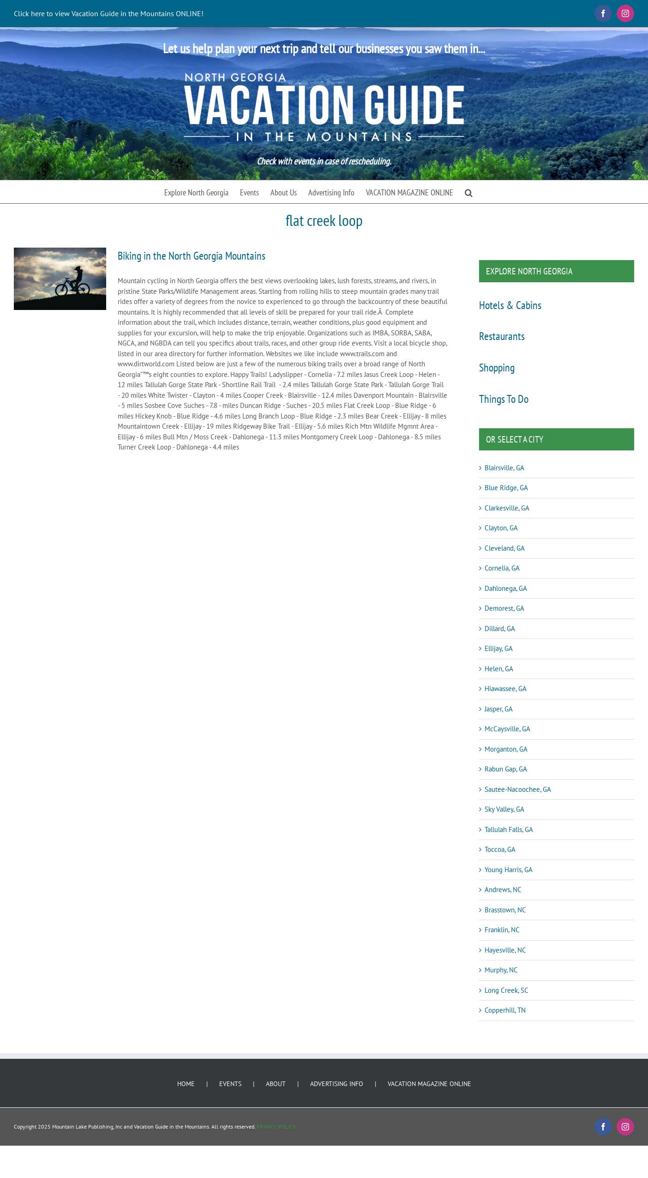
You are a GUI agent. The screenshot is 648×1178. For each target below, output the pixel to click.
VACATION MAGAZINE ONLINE (429, 1084)
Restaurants (502, 336)
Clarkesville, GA (507, 508)
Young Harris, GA (509, 869)
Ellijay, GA (499, 648)
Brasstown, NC (505, 909)
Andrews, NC (503, 889)
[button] (469, 191)
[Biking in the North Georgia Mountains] (60, 279)
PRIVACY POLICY (276, 1126)
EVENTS (230, 1084)
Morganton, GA (506, 749)
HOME (186, 1084)
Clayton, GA (501, 527)
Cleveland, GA (505, 548)
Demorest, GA (504, 608)
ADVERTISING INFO (336, 1084)
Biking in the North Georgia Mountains (191, 256)
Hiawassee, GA (506, 688)
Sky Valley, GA (504, 809)
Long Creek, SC (506, 990)
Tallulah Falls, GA (509, 829)
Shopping (497, 367)
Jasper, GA (499, 708)
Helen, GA (499, 668)
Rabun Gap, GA (506, 769)
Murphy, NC (501, 969)
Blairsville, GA (504, 467)
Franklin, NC (502, 929)
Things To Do (503, 399)
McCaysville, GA (507, 728)
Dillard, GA (500, 628)
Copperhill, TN (505, 1010)
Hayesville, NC (505, 950)
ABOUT (276, 1084)
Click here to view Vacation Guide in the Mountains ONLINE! (109, 13)
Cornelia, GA (502, 568)
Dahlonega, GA (506, 588)
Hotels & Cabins (510, 305)
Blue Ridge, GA (506, 487)
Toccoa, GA (500, 849)
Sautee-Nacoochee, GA (518, 789)
